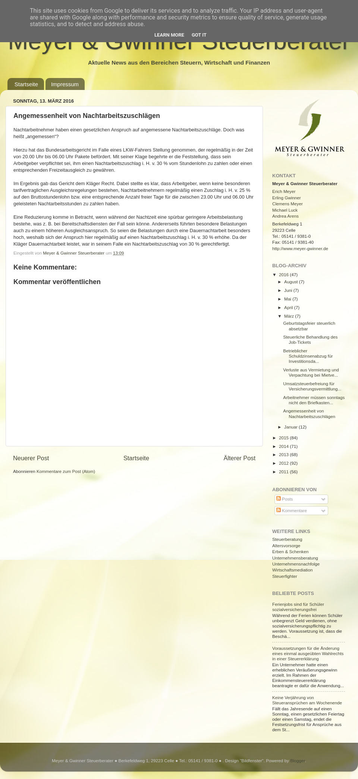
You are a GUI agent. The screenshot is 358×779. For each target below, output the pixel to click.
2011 (284, 471)
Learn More (169, 35)
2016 (284, 274)
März (289, 316)
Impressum (65, 84)
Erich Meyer (283, 191)
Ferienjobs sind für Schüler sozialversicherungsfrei (298, 607)
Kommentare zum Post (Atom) (66, 471)
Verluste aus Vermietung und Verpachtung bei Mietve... (311, 372)
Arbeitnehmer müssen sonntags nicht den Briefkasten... (314, 400)
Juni (288, 290)
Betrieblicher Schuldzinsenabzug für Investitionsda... (308, 356)
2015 (284, 437)
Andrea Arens (285, 216)
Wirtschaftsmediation (292, 569)
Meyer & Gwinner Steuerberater (74, 252)
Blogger (297, 760)
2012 (284, 463)
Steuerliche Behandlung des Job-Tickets (310, 339)
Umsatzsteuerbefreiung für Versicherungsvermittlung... (312, 386)
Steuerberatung (287, 539)
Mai (288, 298)
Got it (199, 35)
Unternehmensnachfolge (296, 563)
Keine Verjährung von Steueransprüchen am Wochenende (307, 700)
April (289, 307)
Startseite (26, 84)
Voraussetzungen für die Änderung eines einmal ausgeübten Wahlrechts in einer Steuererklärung (307, 653)
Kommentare (291, 510)
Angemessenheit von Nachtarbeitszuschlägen (309, 413)
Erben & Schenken (290, 551)
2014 (284, 446)
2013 (284, 454)
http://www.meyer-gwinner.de (300, 248)
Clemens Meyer (287, 203)
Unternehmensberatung (295, 557)
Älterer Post (239, 458)
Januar (291, 426)
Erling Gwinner (286, 197)
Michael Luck (285, 210)
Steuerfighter (284, 576)
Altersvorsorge (286, 545)
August (291, 281)
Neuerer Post (31, 458)
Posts (284, 498)
